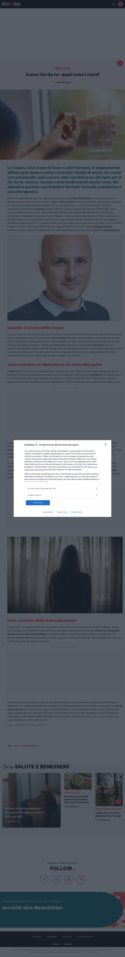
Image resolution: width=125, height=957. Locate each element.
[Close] (106, 445)
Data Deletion (48, 512)
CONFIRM (38, 503)
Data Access (62, 512)
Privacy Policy (76, 512)
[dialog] (62, 478)
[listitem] (62, 488)
